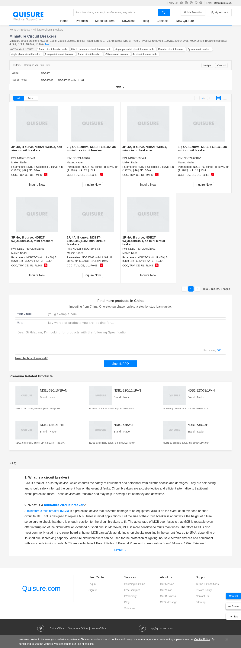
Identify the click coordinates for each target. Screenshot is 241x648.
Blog (146, 20)
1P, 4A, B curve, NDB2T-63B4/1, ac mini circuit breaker (202, 148)
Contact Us (202, 596)
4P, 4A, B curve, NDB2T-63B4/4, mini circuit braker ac (144, 148)
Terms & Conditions (207, 584)
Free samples (132, 590)
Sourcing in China (134, 584)
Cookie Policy (202, 639)
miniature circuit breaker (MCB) (48, 511)
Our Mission (167, 584)
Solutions (129, 608)
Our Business (168, 596)
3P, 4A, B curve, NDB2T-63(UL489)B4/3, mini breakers (32, 239)
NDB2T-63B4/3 (26, 158)
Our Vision (166, 590)
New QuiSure (185, 20)
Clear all (221, 65)
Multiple (207, 65)
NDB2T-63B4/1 (192, 158)
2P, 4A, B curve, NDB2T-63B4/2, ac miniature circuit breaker (91, 148)
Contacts (162, 20)
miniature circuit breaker (64, 505)
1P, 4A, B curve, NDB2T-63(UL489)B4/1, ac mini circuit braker (143, 241)
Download (128, 20)
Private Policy (204, 590)
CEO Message (168, 602)
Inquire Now (37, 184)
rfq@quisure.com (223, 3)
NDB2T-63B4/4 (137, 158)
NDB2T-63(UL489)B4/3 (30, 248)
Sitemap (200, 602)
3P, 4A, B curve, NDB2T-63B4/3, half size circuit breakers (36, 148)
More (48, 44)
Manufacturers (104, 20)
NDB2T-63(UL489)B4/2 (86, 248)
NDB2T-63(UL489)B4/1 (142, 248)
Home (64, 20)
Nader (23, 162)
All (18, 98)
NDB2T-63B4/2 (81, 158)
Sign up (92, 590)
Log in (92, 584)
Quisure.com (41, 588)
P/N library (130, 596)
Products (82, 20)
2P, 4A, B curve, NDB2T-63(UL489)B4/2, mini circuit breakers (86, 241)
